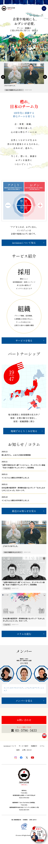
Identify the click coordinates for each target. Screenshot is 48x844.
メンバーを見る (24, 700)
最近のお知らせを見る (24, 511)
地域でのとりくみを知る (24, 431)
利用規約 (25, 819)
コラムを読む (24, 634)
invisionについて (10, 746)
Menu (44, 8)
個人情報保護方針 (16, 819)
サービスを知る (24, 340)
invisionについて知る (24, 242)
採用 (18, 750)
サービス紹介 (23, 746)
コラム (42, 746)
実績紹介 (34, 746)
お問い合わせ (24, 720)
